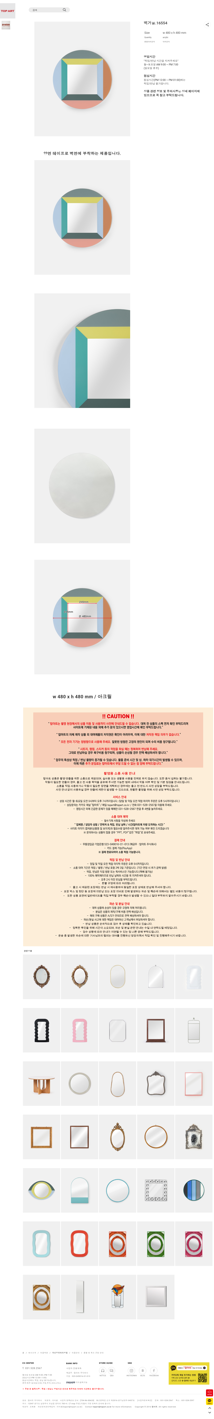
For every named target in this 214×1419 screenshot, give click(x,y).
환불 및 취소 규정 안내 (94, 1353)
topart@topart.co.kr (102, 1407)
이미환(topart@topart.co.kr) (69, 1407)
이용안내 (76, 1353)
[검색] (46, 10)
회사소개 (32, 1353)
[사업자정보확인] (145, 1400)
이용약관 (44, 1353)
